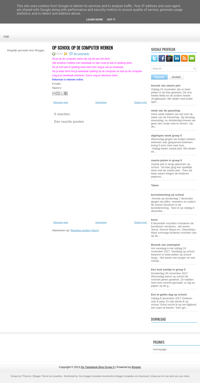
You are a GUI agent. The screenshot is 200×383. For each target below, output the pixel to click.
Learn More (94, 19)
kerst (154, 219)
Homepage (101, 102)
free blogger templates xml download (130, 376)
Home (6, 36)
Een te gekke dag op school (169, 294)
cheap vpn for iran (160, 376)
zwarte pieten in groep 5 (166, 160)
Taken (155, 185)
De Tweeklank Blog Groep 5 (98, 367)
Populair (159, 77)
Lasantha (57, 376)
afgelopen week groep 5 (166, 135)
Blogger (39, 50)
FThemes (26, 376)
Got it (111, 19)
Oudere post (140, 102)
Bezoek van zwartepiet (165, 244)
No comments (81, 53)
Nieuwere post (60, 102)
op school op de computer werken (82, 48)
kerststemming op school (167, 194)
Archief (176, 77)
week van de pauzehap (165, 110)
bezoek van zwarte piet (165, 85)
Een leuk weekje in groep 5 (168, 269)
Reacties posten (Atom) (85, 230)
